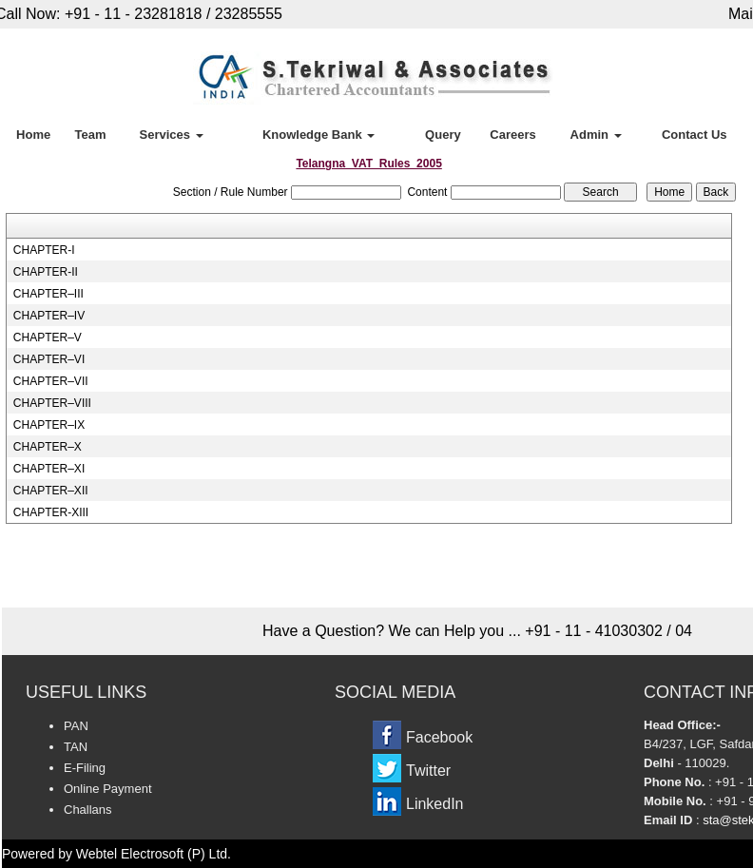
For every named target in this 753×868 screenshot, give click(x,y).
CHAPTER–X (47, 446)
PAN (76, 726)
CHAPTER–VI (49, 359)
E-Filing (85, 768)
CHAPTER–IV (49, 315)
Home (33, 134)
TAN (75, 747)
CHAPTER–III (48, 293)
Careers (512, 134)
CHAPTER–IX (49, 425)
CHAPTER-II (45, 272)
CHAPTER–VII (50, 381)
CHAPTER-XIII (50, 512)
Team (90, 134)
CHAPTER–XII (50, 490)
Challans (88, 809)
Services (171, 134)
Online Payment (108, 788)
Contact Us (694, 134)
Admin (596, 134)
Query (443, 134)
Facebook (439, 737)
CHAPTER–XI (49, 468)
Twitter (428, 770)
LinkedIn (435, 804)
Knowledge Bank (318, 134)
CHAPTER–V (47, 337)
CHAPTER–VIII (52, 403)
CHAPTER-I (44, 250)
